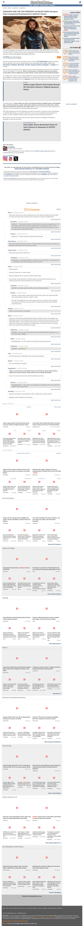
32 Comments (32, 209)
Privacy (40, 908)
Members (52, 5)
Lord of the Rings (28, 478)
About (16, 908)
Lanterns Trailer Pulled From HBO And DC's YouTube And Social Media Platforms (72, 22)
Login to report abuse (56, 219)
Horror (15, 430)
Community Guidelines (44, 171)
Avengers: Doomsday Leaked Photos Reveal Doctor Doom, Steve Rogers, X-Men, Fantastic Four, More (71, 17)
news (9, 8)
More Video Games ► (55, 644)
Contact (55, 908)
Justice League (57, 407)
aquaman (15, 8)
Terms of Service (33, 171)
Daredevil (58, 453)
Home (4, 8)
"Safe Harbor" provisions (42, 168)
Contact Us (4, 923)
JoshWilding (6, 56)
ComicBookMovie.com (13, 178)
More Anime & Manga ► (55, 594)
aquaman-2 (23, 8)
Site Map (12, 908)
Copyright (45, 908)
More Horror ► (57, 693)
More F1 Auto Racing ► (55, 793)
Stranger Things (13, 478)
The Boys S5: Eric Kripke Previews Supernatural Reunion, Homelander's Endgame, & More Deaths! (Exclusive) (72, 40)
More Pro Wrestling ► (55, 892)
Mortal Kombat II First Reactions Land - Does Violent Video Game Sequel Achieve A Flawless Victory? (71, 34)
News (30, 5)
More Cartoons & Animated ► (53, 742)
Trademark (50, 908)
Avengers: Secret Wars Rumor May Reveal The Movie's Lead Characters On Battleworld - (72, 28)
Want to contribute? (31, 202)
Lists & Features (44, 5)
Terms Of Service (22, 908)
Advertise (60, 908)
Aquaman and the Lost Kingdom (15, 58)
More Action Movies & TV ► (54, 843)
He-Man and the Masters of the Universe (24, 453)
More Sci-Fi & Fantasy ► (55, 544)
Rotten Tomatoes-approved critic (44, 151)
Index (7, 908)
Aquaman (29, 407)
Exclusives (36, 5)
